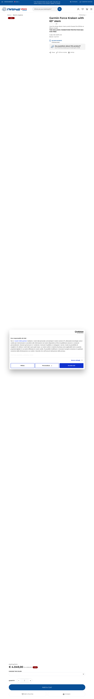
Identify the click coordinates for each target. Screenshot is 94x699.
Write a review (61, 52)
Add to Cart (47, 687)
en (17, 2)
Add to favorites (27, 694)
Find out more (56, 42)
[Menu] (91, 9)
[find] (60, 9)
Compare (66, 694)
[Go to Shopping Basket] (87, 9)
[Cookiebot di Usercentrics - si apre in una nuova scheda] (76, 332)
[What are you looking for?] (47, 9)
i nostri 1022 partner (20, 341)
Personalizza (47, 365)
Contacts (73, 1)
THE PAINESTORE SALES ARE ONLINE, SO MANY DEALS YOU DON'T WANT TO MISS (47, 2)
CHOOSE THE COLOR (15, 671)
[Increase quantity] (30, 680)
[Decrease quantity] (18, 680)
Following (82, 15)
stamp (71, 52)
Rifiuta (23, 365)
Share (52, 52)
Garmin (56, 36)
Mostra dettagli (75, 360)
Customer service (86, 1)
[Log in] (78, 9)
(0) (53, 23)
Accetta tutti (71, 365)
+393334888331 (7, 2)
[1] (24, 680)
